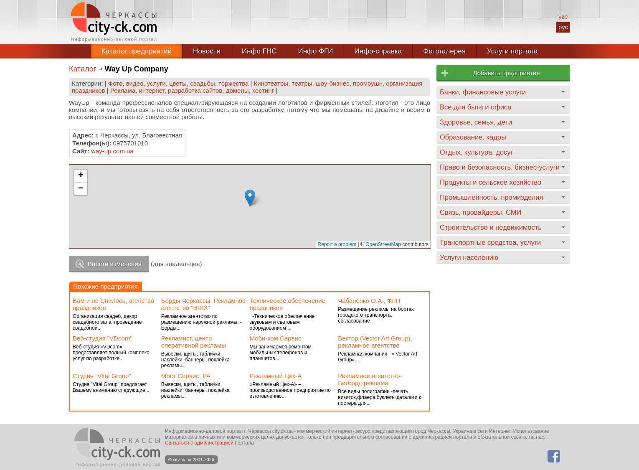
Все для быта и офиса (475, 107)
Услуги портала (512, 51)
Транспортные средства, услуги (490, 242)
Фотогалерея (444, 51)
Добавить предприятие (506, 72)
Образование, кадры (473, 137)
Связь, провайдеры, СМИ (480, 212)
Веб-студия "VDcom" (102, 338)
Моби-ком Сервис (276, 338)
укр (563, 16)
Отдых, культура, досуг (476, 152)
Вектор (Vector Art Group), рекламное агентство (375, 342)
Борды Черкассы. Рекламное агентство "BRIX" (203, 304)
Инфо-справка (378, 51)
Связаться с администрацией (199, 443)
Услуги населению (469, 257)
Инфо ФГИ (315, 51)
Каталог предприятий (136, 51)
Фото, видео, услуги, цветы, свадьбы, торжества (178, 83)
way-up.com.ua (112, 151)
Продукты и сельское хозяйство (490, 182)
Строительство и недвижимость (491, 227)
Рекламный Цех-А (276, 375)
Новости (207, 51)
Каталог (82, 69)
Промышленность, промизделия (491, 197)
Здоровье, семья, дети (476, 122)
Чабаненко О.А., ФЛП (369, 300)
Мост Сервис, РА (185, 375)
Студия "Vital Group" (102, 375)
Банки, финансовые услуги (483, 92)
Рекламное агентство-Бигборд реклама (370, 379)
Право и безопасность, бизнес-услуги (500, 167)
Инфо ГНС (259, 51)
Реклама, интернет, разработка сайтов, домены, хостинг (192, 90)
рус (563, 26)
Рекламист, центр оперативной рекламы (193, 342)
